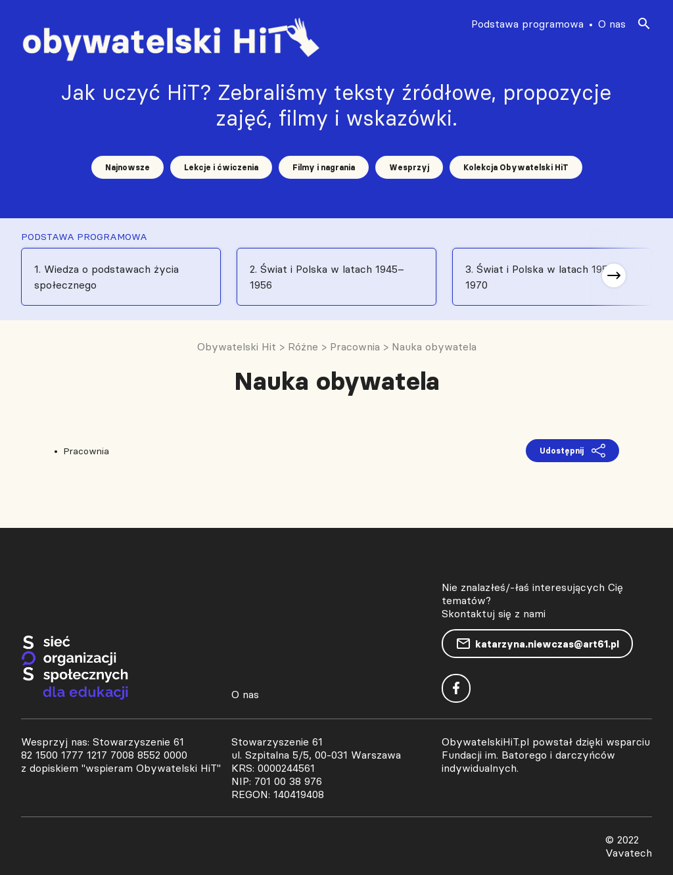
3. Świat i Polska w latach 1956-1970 (541, 276)
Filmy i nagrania (323, 167)
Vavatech (628, 852)
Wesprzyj (409, 167)
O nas (612, 23)
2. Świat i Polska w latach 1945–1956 (327, 276)
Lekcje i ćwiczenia (221, 167)
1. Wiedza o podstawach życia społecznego (106, 276)
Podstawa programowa (527, 23)
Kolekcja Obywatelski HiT (516, 167)
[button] (614, 275)
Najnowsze (127, 167)
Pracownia (86, 451)
